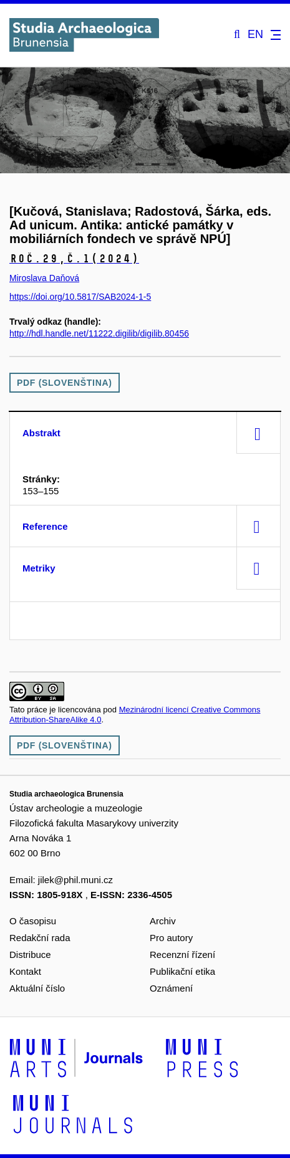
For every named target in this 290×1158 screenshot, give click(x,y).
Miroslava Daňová (44, 278)
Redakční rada (39, 937)
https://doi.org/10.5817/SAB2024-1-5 (80, 297)
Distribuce (30, 954)
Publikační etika (182, 971)
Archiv (163, 921)
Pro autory (171, 937)
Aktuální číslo (37, 988)
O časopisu (32, 921)
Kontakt (25, 971)
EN (255, 35)
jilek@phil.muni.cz (75, 879)
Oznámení (171, 988)
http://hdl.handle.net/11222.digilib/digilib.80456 (99, 333)
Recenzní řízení (182, 954)
